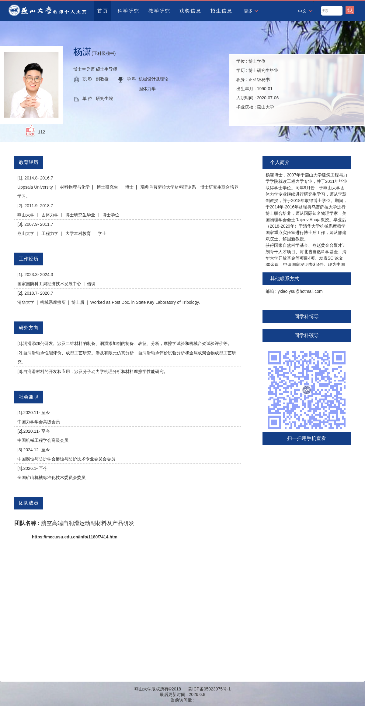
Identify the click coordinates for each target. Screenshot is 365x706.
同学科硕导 (306, 335)
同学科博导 (306, 316)
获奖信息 (190, 10)
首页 (102, 10)
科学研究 (128, 10)
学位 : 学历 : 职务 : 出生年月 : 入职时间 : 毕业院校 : (257, 84)
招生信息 (221, 10)
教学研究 (159, 10)
